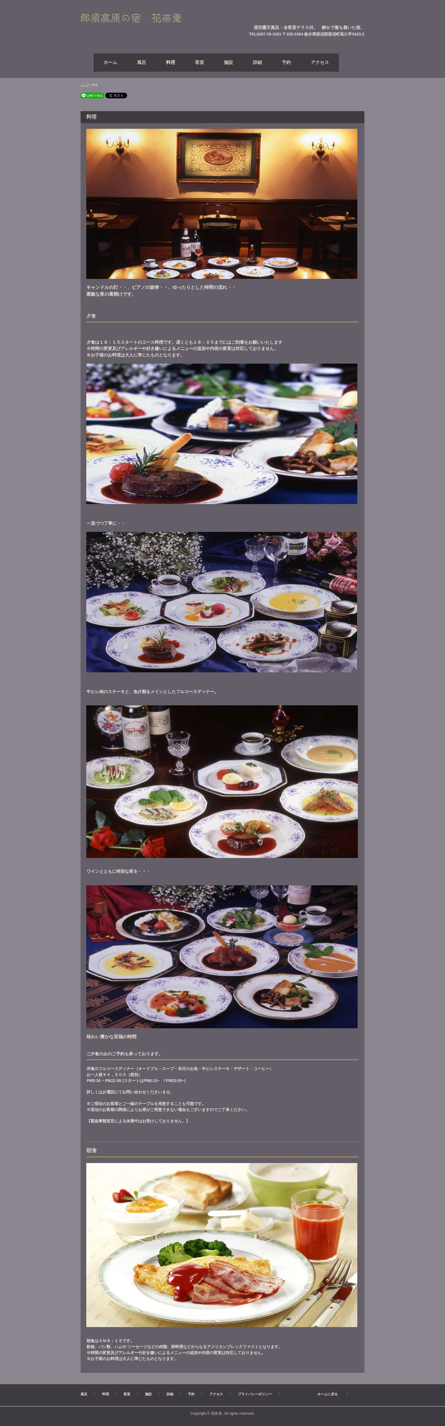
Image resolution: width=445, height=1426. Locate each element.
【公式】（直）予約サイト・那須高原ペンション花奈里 (138, 18)
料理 (170, 62)
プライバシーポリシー (255, 1394)
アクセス (320, 62)
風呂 (141, 62)
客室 (199, 62)
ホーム (110, 62)
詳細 (257, 62)
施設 (228, 62)
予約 (286, 62)
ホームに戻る (314, 1394)
